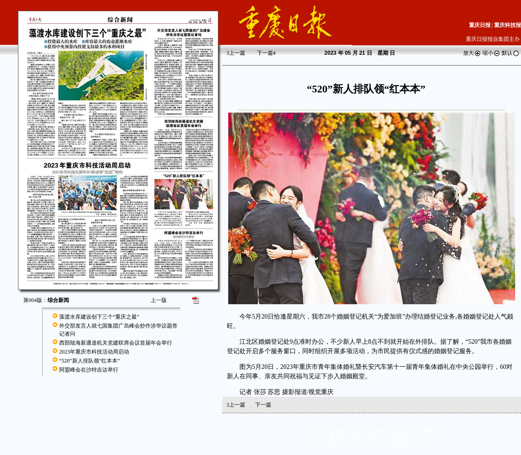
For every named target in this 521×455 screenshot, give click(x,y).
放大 (472, 53)
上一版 (159, 300)
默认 (511, 53)
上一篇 (235, 53)
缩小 (491, 53)
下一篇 (266, 53)
